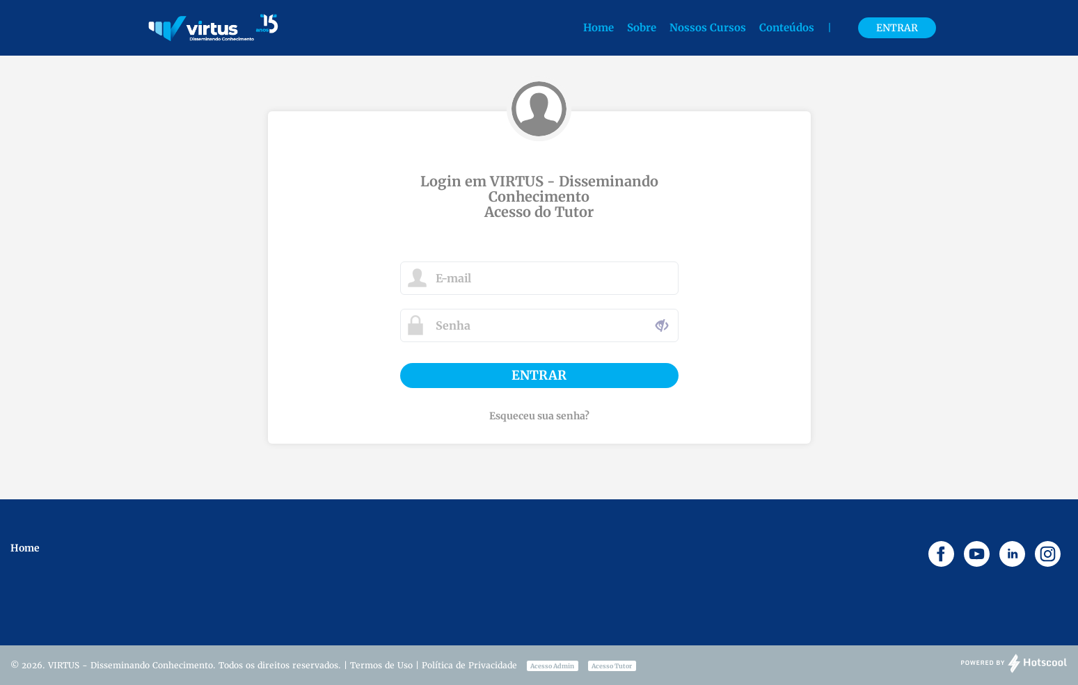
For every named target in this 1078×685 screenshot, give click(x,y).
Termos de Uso (381, 665)
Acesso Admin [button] (552, 666)
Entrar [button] (897, 28)
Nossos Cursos (709, 27)
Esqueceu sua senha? (539, 416)
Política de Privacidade (469, 665)
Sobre (641, 27)
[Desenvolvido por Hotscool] (1014, 670)
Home (598, 27)
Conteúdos (788, 27)
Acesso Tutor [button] (612, 666)
